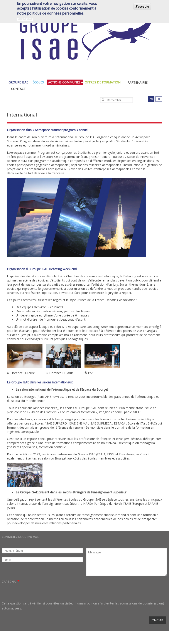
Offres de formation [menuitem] (104, 82)
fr (158, 99)
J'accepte (142, 6)
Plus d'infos (25, 19)
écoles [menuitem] (39, 82)
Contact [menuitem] (18, 89)
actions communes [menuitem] (65, 82)
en (151, 99)
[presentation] (35, 592)
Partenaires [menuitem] (137, 82)
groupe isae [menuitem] (19, 82)
